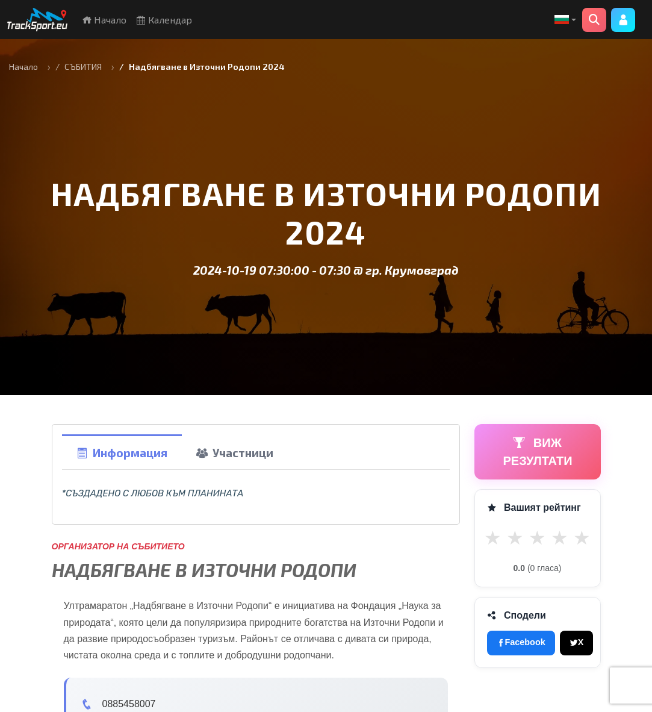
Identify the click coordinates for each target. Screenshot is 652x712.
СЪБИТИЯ (83, 66)
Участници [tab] (234, 453)
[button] (565, 20)
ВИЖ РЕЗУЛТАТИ (538, 451)
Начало (104, 19)
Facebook (521, 642)
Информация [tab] (121, 453)
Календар (164, 19)
